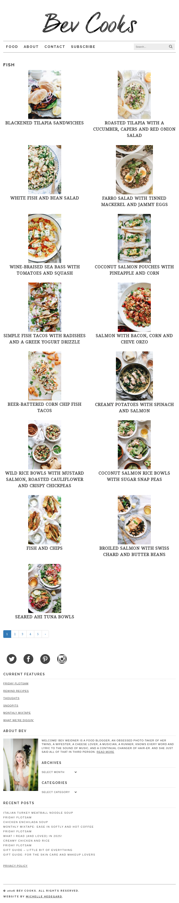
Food (12, 47)
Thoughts (11, 698)
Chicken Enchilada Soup (25, 822)
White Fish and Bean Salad (44, 198)
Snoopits (10, 705)
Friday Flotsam (15, 683)
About (31, 47)
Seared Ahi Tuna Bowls (44, 617)
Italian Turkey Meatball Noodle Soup (38, 812)
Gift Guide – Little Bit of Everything (38, 850)
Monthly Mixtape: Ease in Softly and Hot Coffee (48, 826)
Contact (54, 47)
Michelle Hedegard (44, 896)
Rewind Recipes (16, 691)
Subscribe (83, 47)
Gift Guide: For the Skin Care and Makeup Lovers (49, 854)
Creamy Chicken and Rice (26, 840)
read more (105, 751)
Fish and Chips (45, 548)
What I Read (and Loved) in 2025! (32, 836)
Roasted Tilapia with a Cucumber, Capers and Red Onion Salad (134, 129)
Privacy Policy (15, 865)
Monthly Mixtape (17, 712)
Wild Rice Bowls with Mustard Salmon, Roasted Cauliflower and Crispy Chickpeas (44, 479)
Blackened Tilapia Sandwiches (44, 123)
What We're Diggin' (18, 720)
